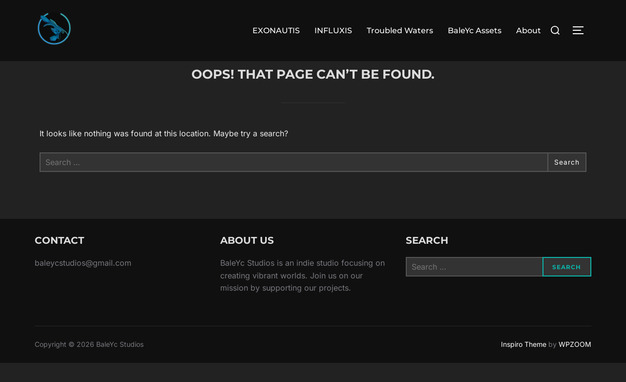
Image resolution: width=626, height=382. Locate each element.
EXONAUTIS (276, 30)
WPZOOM (575, 363)
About (528, 30)
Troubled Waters (400, 30)
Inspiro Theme (523, 363)
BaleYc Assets (474, 30)
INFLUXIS (333, 30)
